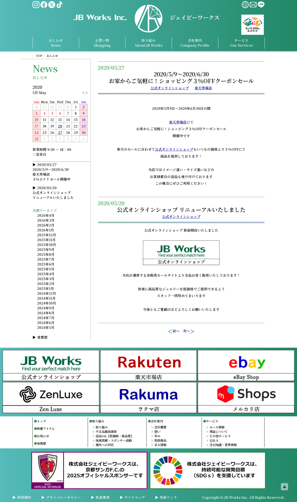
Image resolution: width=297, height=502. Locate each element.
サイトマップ (134, 497)
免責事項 (103, 497)
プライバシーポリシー (63, 497)
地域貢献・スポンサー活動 (114, 440)
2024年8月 (46, 312)
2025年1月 (45, 288)
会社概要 (160, 427)
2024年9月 (46, 307)
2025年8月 (46, 254)
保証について (219, 431)
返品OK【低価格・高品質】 (115, 436)
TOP (39, 56)
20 (60, 125)
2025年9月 (46, 249)
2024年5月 (46, 327)
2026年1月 (45, 229)
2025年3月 (46, 278)
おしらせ (52, 56)
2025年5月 (46, 268)
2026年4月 (46, 215)
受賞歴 (42, 337)
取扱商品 (160, 440)
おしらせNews (56, 43)
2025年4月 (46, 273)
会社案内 (157, 421)
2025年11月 (46, 239)
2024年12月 (46, 293)
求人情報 (160, 445)
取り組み (148, 43)
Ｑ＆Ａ (214, 440)
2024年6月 (46, 322)
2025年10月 (46, 244)
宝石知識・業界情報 (223, 445)
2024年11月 (46, 298)
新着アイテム (46, 428)
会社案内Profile (195, 43)
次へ (189, 331)
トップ (41, 421)
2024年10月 (46, 303)
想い (157, 431)
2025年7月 (46, 259)
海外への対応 (105, 445)
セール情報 (217, 427)
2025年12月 (46, 234)
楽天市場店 (203, 87)
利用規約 (24, 497)
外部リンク (168, 497)
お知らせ (43, 436)
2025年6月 (46, 264)
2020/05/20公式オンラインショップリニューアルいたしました (53, 192)
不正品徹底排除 (106, 431)
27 (60, 132)
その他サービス (220, 436)
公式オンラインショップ (170, 87)
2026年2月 (46, 225)
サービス (212, 421)
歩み (157, 436)
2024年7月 (46, 317)
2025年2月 (46, 283)
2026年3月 (46, 220)
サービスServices (241, 43)
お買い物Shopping (102, 43)
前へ (174, 331)
